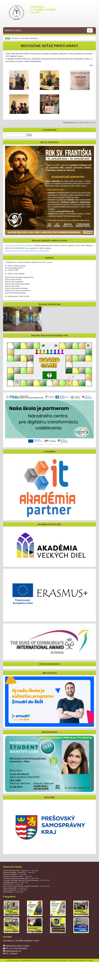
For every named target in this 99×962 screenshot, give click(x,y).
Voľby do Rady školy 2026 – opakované (20, 870)
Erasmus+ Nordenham (15, 874)
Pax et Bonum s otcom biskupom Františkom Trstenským (26, 886)
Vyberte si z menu (48, 30)
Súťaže (93, 123)
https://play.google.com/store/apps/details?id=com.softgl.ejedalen (27, 251)
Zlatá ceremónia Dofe (15, 888)
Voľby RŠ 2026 (13, 884)
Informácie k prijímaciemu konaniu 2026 (21, 878)
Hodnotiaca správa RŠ (15, 882)
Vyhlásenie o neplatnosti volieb (17, 876)
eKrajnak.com (72, 960)
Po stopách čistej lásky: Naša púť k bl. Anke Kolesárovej (26, 880)
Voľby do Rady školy (15, 890)
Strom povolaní (13, 892)
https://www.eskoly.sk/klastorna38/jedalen (19, 245)
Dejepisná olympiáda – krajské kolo (19, 872)
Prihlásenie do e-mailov (85, 960)
